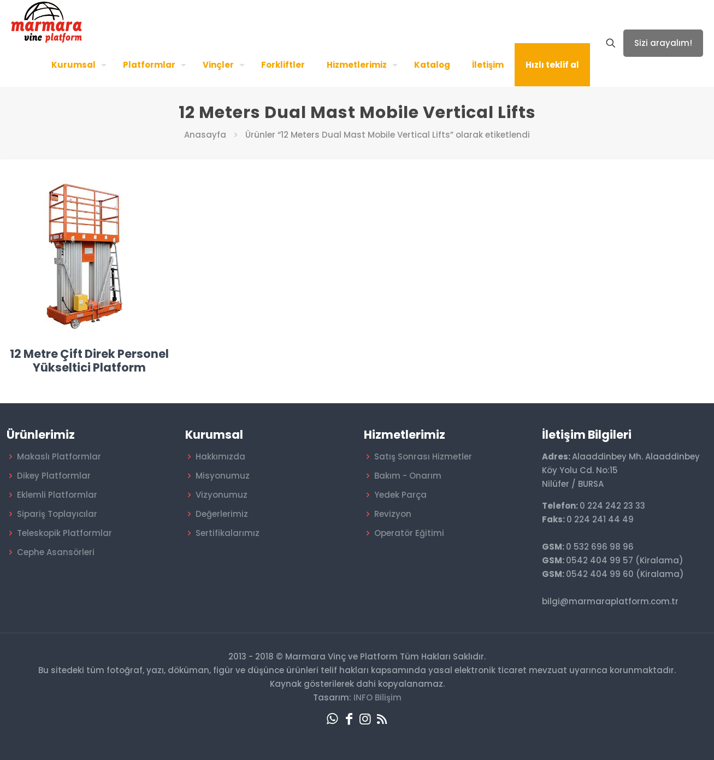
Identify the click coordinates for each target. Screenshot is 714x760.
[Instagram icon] (365, 719)
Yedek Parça (400, 494)
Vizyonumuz (221, 494)
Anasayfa (205, 134)
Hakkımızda (220, 456)
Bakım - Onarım (407, 475)
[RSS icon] (381, 719)
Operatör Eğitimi (409, 533)
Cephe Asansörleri (56, 552)
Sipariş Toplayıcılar (57, 514)
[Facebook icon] (349, 719)
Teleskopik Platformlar (64, 533)
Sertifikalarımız (227, 533)
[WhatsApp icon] (332, 719)
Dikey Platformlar (54, 475)
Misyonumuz (223, 475)
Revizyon (392, 514)
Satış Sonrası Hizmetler (423, 456)
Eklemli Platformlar (57, 494)
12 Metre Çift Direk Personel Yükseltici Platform (89, 360)
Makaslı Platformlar (59, 456)
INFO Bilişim (377, 697)
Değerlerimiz (222, 514)
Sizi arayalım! (663, 43)
